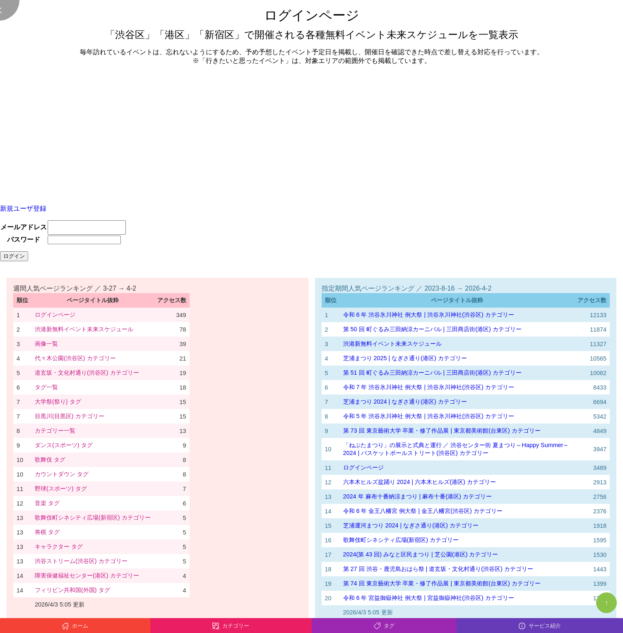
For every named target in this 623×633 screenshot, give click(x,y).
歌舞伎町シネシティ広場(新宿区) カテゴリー (93, 517)
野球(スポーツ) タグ (61, 488)
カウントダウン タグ (62, 474)
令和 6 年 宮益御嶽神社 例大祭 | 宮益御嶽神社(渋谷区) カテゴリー (428, 597)
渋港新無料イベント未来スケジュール (84, 329)
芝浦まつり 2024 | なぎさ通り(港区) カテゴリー (405, 401)
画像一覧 (46, 343)
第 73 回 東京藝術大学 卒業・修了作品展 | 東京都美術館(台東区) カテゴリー (442, 430)
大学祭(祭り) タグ (58, 401)
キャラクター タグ (59, 546)
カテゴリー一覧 (55, 430)
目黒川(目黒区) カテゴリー (69, 416)
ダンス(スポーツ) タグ (64, 445)
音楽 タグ (47, 503)
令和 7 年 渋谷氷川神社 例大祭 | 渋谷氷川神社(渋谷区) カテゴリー (428, 387)
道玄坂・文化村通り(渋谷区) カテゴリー (87, 372)
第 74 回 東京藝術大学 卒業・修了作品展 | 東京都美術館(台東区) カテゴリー (442, 583)
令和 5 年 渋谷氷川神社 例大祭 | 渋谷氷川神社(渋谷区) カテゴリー (428, 416)
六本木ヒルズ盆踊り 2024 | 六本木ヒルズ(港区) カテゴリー (419, 482)
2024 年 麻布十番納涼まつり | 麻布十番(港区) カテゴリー (417, 496)
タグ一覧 (46, 387)
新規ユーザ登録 (23, 208)
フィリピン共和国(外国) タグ (72, 590)
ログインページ (55, 314)
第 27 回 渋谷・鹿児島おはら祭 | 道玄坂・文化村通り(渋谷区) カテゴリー (438, 569)
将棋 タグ (47, 532)
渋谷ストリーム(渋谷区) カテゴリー (81, 561)
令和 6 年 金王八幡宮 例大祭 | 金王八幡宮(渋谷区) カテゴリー (423, 511)
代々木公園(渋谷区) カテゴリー (75, 358)
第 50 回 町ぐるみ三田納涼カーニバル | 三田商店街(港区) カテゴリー (432, 329)
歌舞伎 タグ (50, 459)
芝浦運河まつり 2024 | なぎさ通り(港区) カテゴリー (411, 525)
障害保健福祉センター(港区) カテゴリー (87, 575)
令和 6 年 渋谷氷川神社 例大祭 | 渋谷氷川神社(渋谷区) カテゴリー (428, 314)
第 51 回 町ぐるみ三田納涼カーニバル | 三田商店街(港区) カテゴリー (432, 372)
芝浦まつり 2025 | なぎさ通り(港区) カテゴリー (405, 358)
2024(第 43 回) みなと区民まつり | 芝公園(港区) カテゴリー (420, 554)
